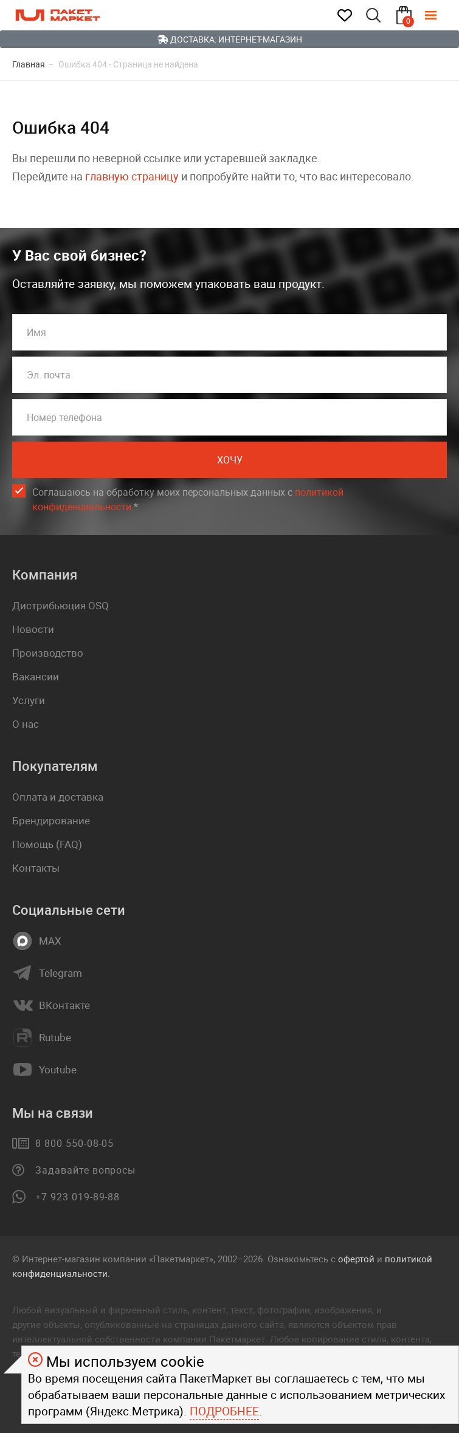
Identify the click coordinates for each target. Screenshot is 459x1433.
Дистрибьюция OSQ (60, 605)
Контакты (36, 868)
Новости (33, 629)
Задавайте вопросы (85, 1170)
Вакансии (35, 676)
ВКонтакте (64, 1005)
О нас (25, 724)
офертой (356, 1259)
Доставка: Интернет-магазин (229, 39)
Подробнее (224, 1411)
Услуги (28, 700)
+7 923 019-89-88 (77, 1197)
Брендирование (51, 820)
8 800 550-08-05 (74, 1143)
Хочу (230, 460)
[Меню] (439, 15)
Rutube (55, 1037)
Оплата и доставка (57, 797)
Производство (47, 653)
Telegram (60, 973)
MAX (50, 941)
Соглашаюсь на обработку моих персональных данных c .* (187, 499)
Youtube (58, 1069)
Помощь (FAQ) (47, 844)
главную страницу (132, 176)
